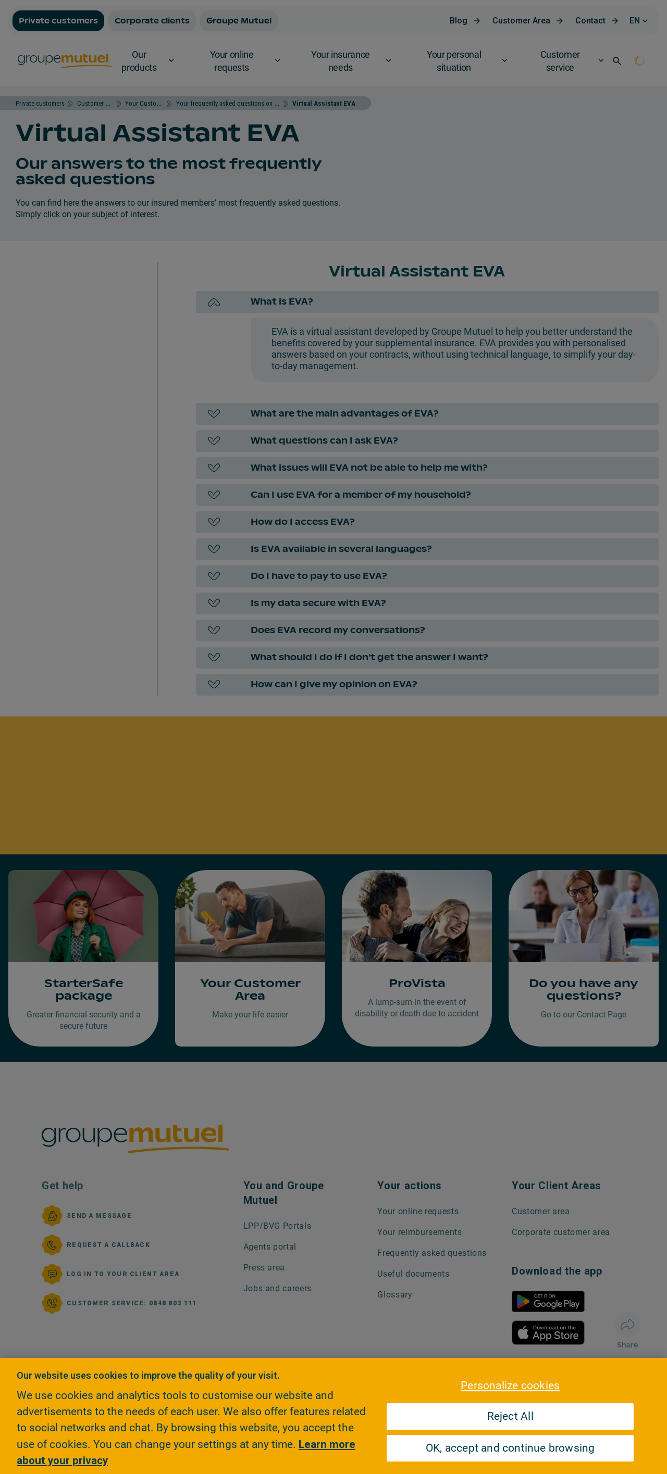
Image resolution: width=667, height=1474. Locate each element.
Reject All (510, 1416)
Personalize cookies (510, 1385)
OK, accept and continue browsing (510, 1448)
